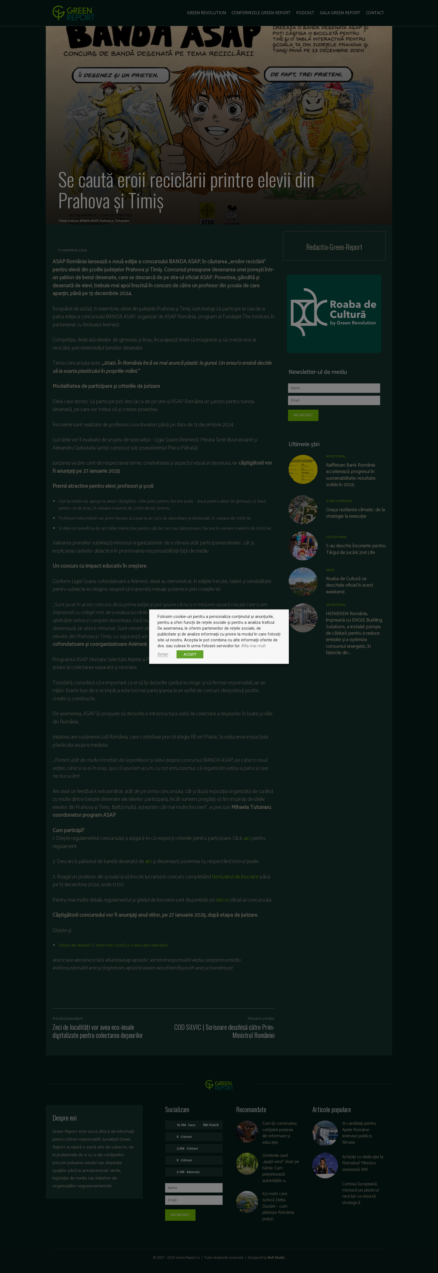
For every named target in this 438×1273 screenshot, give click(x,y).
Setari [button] (163, 653)
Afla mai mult (253, 645)
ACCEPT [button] (190, 654)
